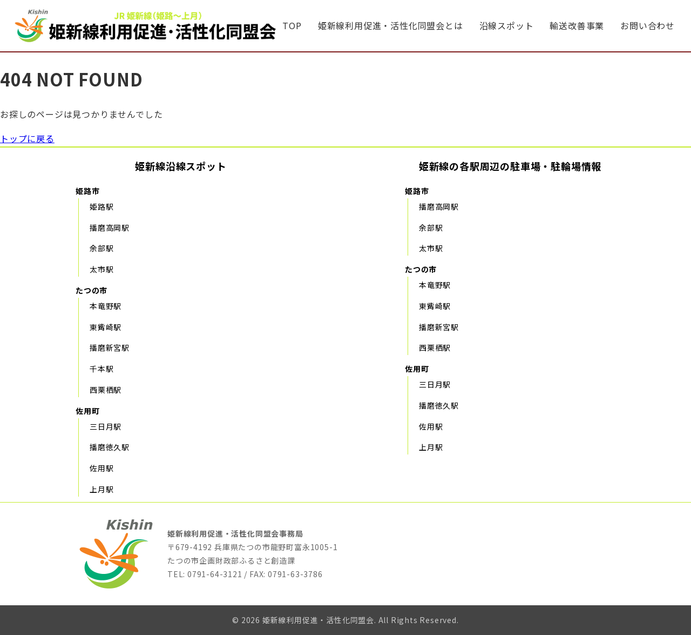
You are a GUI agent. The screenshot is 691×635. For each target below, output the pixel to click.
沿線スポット (506, 25)
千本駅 (101, 368)
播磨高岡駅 (110, 227)
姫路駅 (101, 206)
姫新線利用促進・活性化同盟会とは (390, 25)
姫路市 (87, 190)
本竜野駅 (105, 305)
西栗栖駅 (105, 389)
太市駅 (101, 269)
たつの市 (91, 290)
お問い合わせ (647, 25)
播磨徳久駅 (110, 447)
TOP (291, 25)
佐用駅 (101, 468)
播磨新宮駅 (110, 347)
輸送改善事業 (577, 25)
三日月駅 (105, 426)
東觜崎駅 (105, 327)
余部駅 (101, 248)
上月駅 (101, 489)
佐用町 (87, 410)
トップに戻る (27, 138)
